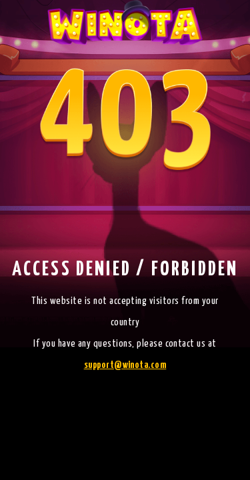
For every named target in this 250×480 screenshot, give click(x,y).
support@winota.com (125, 365)
